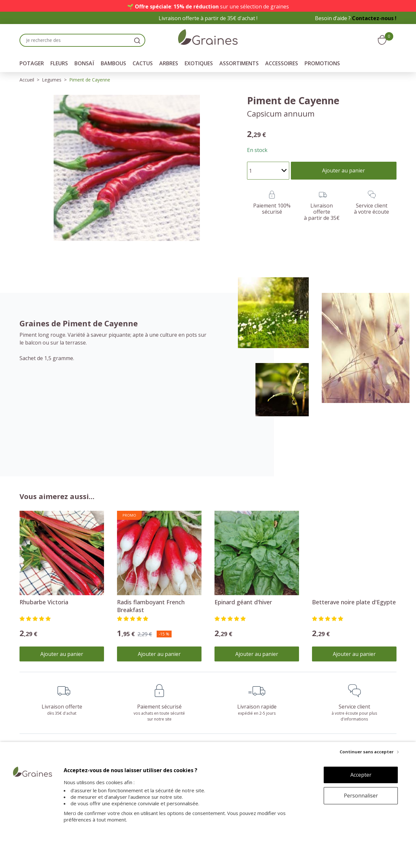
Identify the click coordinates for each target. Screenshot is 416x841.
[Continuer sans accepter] (369, 751)
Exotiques (199, 63)
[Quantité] (268, 171)
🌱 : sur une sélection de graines (208, 6)
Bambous (113, 63)
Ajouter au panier (61, 654)
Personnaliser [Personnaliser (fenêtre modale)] (361, 795)
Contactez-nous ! (374, 18)
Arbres (168, 63)
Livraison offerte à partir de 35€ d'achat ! (208, 18)
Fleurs (59, 63)
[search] (137, 40)
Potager (32, 63)
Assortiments (239, 63)
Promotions (322, 63)
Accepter (360, 774)
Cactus (143, 63)
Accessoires (281, 63)
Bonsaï (84, 63)
